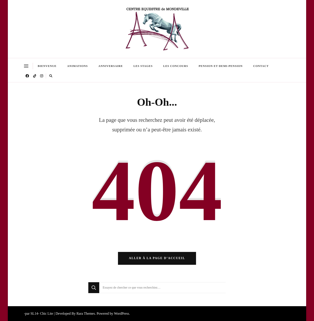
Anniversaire (110, 66)
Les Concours (175, 66)
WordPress (121, 313)
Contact (261, 66)
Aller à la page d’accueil (157, 258)
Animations (77, 66)
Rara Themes (86, 313)
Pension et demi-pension (221, 66)
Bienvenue (47, 66)
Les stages (143, 66)
